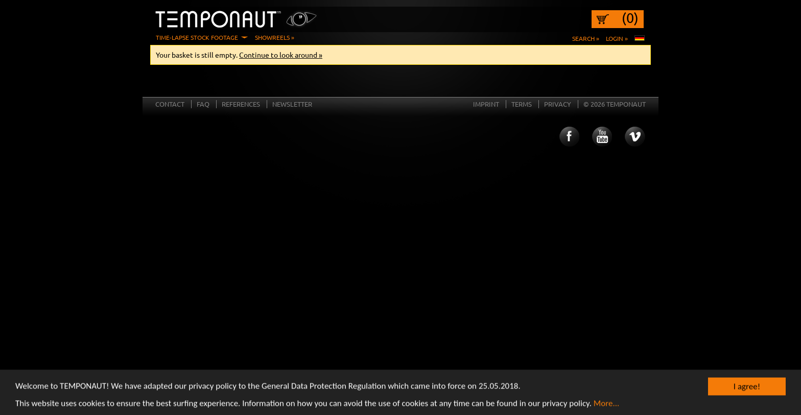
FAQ (203, 104)
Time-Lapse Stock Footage (197, 37)
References (241, 104)
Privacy (557, 104)
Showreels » (274, 37)
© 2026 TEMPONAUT (614, 104)
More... (607, 405)
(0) (630, 18)
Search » (585, 38)
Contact (169, 104)
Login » (617, 38)
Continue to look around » (280, 54)
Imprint (486, 104)
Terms (521, 104)
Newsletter (292, 104)
